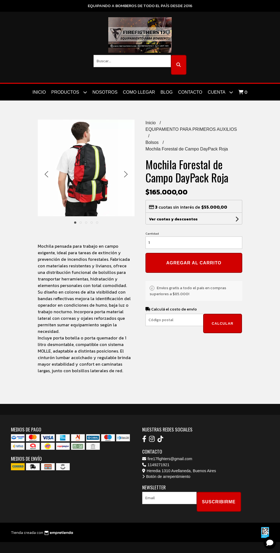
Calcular (222, 323)
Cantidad (152, 233)
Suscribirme (219, 501)
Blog (167, 92)
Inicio (39, 92)
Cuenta (220, 92)
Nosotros (105, 92)
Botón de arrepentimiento (166, 476)
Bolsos (152, 142)
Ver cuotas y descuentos (173, 219)
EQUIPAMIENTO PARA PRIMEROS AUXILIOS (191, 129)
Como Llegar (139, 92)
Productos (69, 92)
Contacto (190, 92)
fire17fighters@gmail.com (167, 459)
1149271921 (156, 465)
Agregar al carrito (193, 263)
